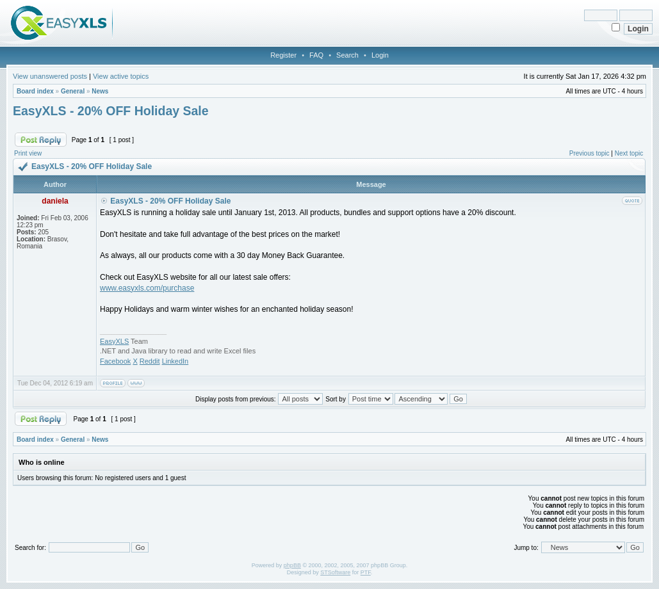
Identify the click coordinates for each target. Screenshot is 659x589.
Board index (35, 91)
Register (283, 55)
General (73, 91)
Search (347, 55)
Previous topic (589, 153)
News (100, 91)
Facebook (115, 361)
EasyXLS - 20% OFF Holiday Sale (111, 111)
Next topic (629, 153)
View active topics (121, 76)
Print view (28, 153)
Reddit (150, 361)
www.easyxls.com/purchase (147, 288)
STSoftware (335, 572)
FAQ (316, 55)
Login (380, 55)
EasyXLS (114, 341)
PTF (366, 572)
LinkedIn (175, 361)
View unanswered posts (50, 76)
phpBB (292, 565)
